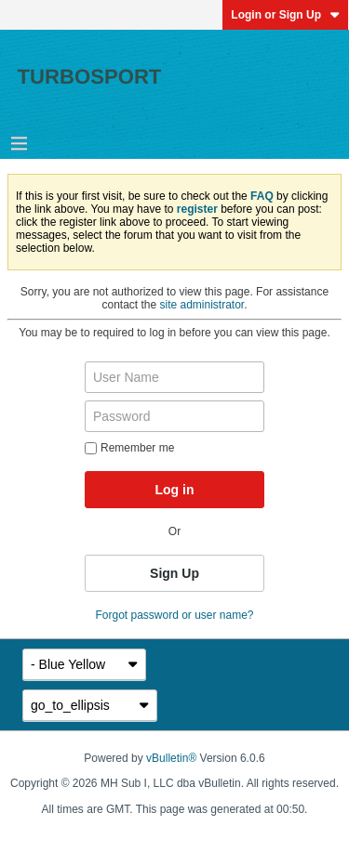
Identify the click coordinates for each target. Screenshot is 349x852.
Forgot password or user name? (174, 615)
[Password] (174, 416)
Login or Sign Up (285, 14)
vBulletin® (171, 758)
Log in (175, 489)
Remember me (129, 447)
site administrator (202, 304)
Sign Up (174, 573)
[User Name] (174, 377)
